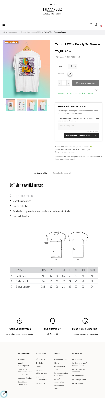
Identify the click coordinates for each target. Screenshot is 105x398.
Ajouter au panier (85, 83)
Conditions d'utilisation (22, 383)
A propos (21, 359)
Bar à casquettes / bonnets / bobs (79, 364)
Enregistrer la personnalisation (81, 135)
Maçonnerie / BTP (61, 359)
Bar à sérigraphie (79, 379)
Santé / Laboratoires (59, 381)
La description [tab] (41, 173)
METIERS (57, 353)
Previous (5, 105)
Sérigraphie (40, 359)
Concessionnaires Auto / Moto (61, 374)
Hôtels (56, 363)
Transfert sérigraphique (41, 372)
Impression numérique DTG (42, 378)
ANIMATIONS (77, 353)
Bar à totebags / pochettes (78, 371)
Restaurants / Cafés (59, 368)
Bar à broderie (77, 383)
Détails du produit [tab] (62, 173)
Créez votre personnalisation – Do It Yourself (25, 372)
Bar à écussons (78, 376)
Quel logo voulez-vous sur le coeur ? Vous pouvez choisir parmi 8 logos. (78, 120)
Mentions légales (25, 378)
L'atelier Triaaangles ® (23, 364)
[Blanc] (70, 74)
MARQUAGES (41, 353)
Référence (60, 57)
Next (48, 105)
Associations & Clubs (60, 387)
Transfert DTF (41, 383)
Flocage (39, 367)
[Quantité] (64, 83)
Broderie (39, 363)
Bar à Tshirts (77, 359)
